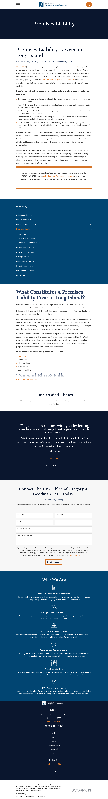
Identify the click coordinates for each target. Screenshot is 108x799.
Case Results (54, 749)
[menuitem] (54, 215)
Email (57, 522)
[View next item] (57, 459)
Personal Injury (54, 745)
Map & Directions (54, 722)
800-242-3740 (54, 726)
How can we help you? (25, 535)
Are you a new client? (24, 528)
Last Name (59, 514)
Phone (19, 522)
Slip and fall (21, 67)
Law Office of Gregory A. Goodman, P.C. (58, 80)
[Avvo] (48, 764)
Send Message (54, 562)
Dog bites (22, 356)
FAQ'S (54, 753)
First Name (21, 514)
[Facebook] (54, 764)
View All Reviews (54, 466)
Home (54, 737)
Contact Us (54, 772)
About (54, 741)
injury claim (75, 67)
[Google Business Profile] (59, 764)
